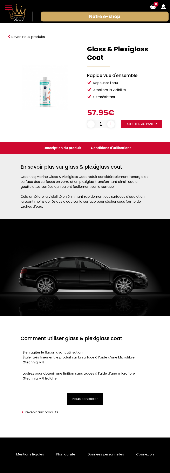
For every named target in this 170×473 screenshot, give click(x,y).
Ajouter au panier (142, 124)
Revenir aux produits (28, 36)
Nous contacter (85, 398)
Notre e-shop (104, 16)
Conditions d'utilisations (111, 147)
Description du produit (62, 147)
